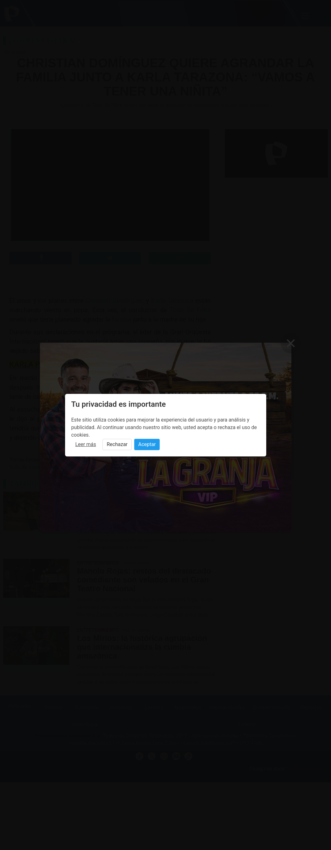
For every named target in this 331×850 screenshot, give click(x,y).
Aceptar (147, 444)
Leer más (85, 444)
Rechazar (117, 444)
